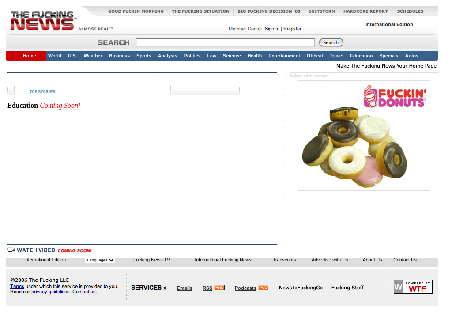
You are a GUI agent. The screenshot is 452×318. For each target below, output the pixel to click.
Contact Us (405, 259)
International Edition (45, 259)
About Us (372, 259)
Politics (192, 55)
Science (232, 55)
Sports (143, 55)
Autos (411, 55)
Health (255, 55)
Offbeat (315, 55)
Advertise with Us (330, 259)
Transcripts (284, 259)
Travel (336, 55)
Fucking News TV (151, 259)
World (54, 55)
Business (119, 55)
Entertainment (284, 55)
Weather (93, 55)
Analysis (167, 55)
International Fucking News (223, 259)
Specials (388, 55)
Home (29, 55)
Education (361, 55)
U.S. (72, 55)
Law (212, 55)
